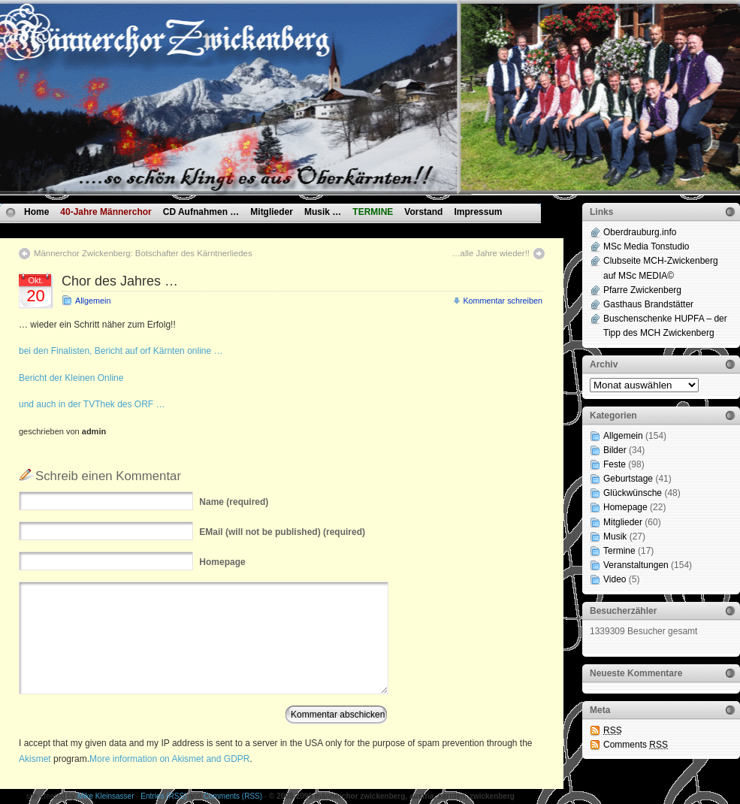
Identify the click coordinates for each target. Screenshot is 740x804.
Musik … (322, 212)
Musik (615, 536)
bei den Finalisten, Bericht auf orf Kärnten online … (121, 351)
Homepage (625, 507)
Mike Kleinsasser (105, 796)
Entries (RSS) (163, 796)
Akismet (35, 759)
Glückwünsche (632, 493)
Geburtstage (628, 478)
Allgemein (92, 300)
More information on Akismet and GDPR (169, 759)
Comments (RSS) (233, 796)
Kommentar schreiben (502, 300)
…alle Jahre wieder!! (491, 253)
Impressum (478, 212)
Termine (619, 551)
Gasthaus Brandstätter (648, 304)
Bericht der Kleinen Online (71, 378)
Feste (614, 464)
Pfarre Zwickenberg (642, 290)
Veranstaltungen (636, 565)
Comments (635, 744)
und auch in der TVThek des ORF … (92, 404)
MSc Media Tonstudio (646, 246)
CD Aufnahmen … (201, 212)
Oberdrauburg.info (639, 232)
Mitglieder (271, 212)
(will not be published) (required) (282, 532)
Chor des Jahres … (120, 281)
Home (36, 212)
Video (614, 579)
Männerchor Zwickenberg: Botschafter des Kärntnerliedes (143, 253)
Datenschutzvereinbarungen (84, 229)
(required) (233, 502)
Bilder (615, 450)
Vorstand (423, 212)
